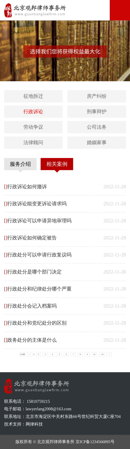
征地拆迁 (33, 96)
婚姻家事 (97, 142)
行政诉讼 (33, 111)
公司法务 (97, 127)
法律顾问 (33, 142)
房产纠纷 (97, 96)
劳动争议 (33, 127)
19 (102, 354)
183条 (22, 354)
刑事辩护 (97, 111)
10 (94, 354)
